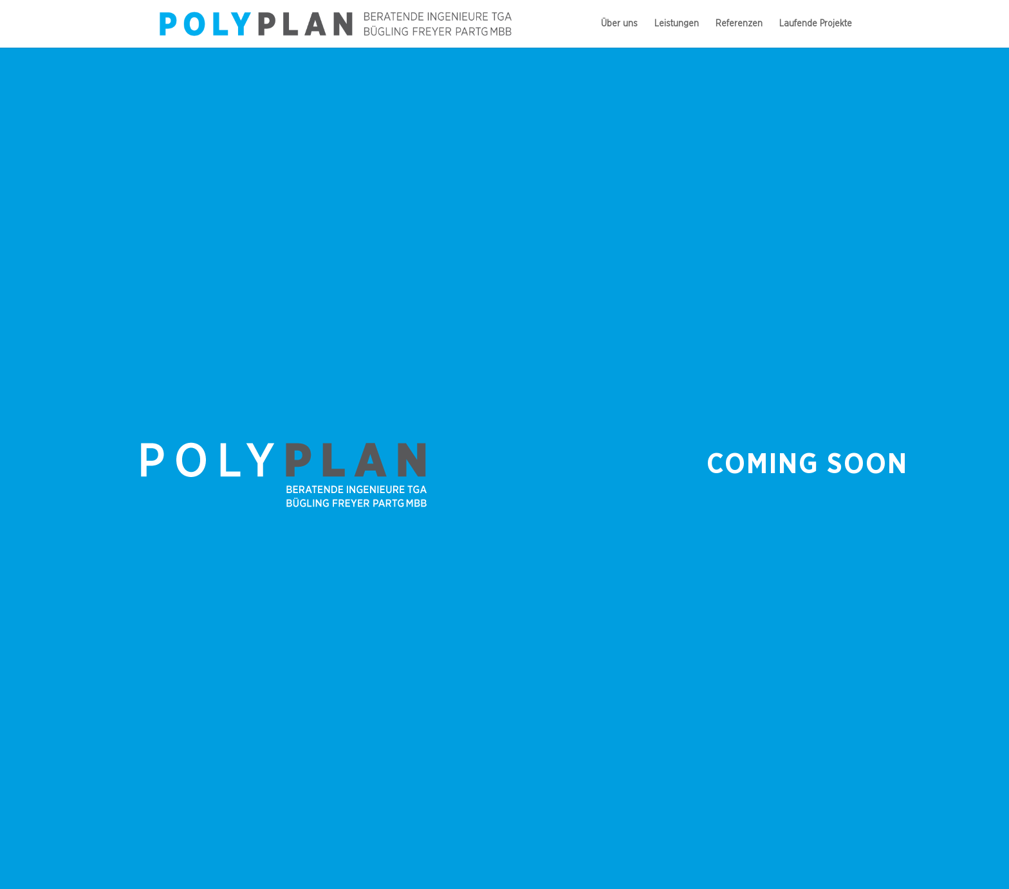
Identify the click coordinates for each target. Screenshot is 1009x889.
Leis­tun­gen (676, 23)
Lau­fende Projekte (815, 23)
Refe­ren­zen (739, 23)
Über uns (619, 23)
